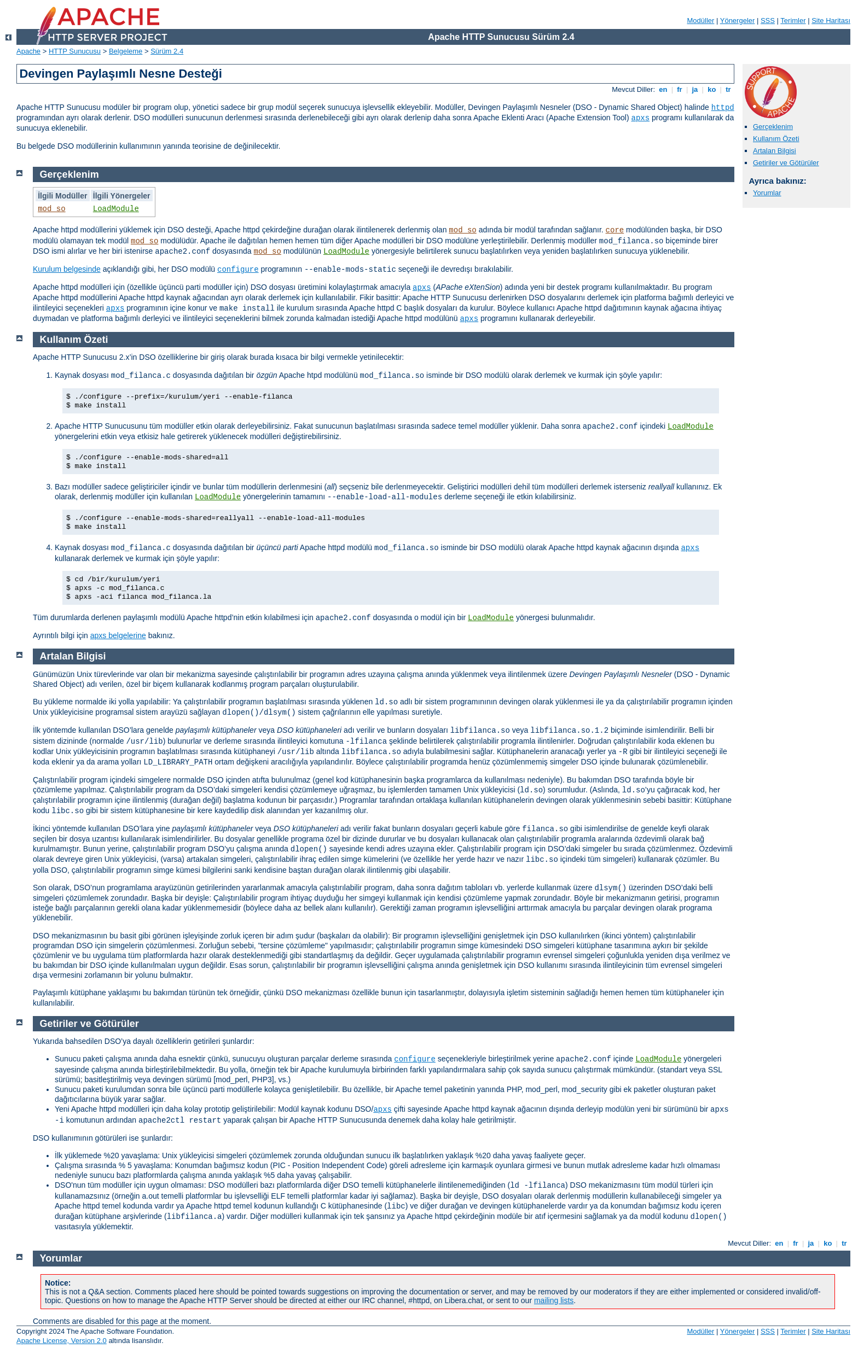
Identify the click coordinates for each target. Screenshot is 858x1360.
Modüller (701, 20)
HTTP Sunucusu (75, 51)
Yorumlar (767, 193)
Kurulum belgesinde (67, 269)
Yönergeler (737, 20)
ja (695, 89)
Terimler (792, 20)
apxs (640, 118)
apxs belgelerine (118, 635)
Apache (28, 51)
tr (728, 89)
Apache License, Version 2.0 (61, 1340)
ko (712, 89)
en (663, 89)
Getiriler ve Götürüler (786, 163)
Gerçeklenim (773, 126)
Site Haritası (830, 20)
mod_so (51, 209)
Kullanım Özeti (776, 139)
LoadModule (116, 209)
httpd (722, 107)
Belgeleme (125, 51)
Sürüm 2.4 (166, 51)
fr (680, 89)
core (615, 230)
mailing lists (553, 1300)
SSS (768, 20)
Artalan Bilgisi (774, 151)
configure (238, 269)
